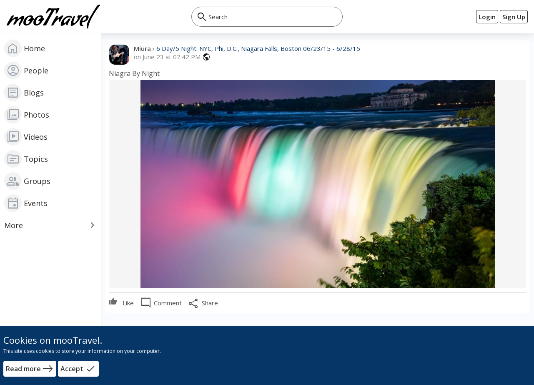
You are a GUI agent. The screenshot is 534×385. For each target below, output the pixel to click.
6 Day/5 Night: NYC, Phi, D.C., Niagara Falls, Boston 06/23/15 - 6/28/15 (258, 48)
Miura (143, 48)
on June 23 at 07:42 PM (167, 57)
